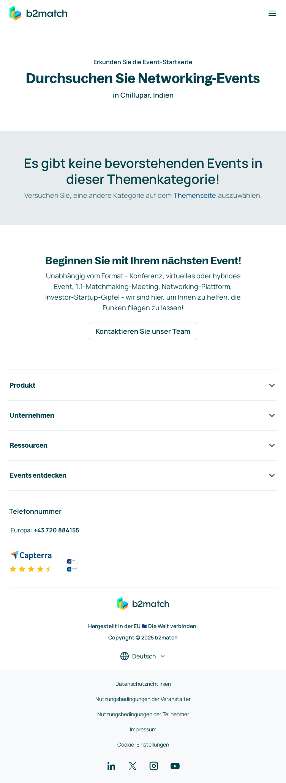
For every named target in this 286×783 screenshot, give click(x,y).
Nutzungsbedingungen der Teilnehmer (143, 714)
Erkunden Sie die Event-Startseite (143, 62)
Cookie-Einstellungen (143, 744)
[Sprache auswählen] (143, 656)
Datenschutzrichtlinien (143, 683)
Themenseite (195, 195)
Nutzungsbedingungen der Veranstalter (143, 698)
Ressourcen (143, 445)
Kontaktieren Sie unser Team (143, 331)
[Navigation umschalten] (272, 13)
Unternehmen (143, 415)
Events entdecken (143, 475)
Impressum (143, 729)
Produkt (143, 385)
